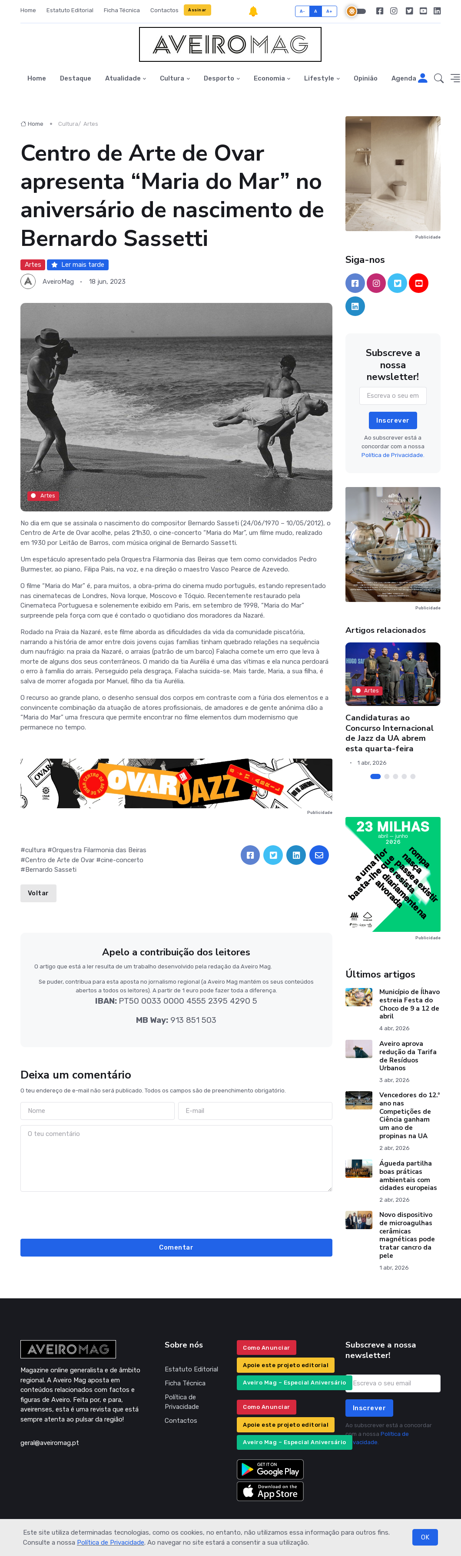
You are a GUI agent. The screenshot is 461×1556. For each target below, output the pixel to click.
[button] (439, 78)
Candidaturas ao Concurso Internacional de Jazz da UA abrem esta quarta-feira (389, 733)
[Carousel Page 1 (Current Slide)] (375, 776)
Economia (269, 78)
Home (28, 10)
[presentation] (176, 1214)
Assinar (197, 9)
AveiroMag (58, 282)
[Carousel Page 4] (404, 776)
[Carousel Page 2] (386, 776)
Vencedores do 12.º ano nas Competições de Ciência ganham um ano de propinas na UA (409, 1115)
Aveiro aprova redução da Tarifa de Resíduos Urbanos (408, 1055)
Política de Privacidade (110, 1542)
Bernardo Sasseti (50, 870)
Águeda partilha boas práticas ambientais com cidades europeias (408, 1175)
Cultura (172, 78)
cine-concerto (122, 860)
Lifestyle (319, 78)
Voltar (38, 893)
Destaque (75, 78)
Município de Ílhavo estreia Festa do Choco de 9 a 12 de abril (409, 1004)
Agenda (403, 78)
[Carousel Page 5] (412, 776)
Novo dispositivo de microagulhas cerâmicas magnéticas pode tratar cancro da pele (407, 1235)
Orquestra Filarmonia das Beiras (99, 850)
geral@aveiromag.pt (49, 1443)
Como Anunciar (266, 1347)
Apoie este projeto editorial (285, 1365)
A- (302, 11)
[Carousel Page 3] (395, 776)
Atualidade (123, 78)
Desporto (219, 78)
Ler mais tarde (77, 265)
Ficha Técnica (122, 10)
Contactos (164, 10)
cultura (35, 850)
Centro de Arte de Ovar (59, 860)
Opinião (366, 78)
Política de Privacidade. (393, 455)
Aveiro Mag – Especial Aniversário (294, 1382)
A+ (329, 11)
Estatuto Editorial (69, 10)
